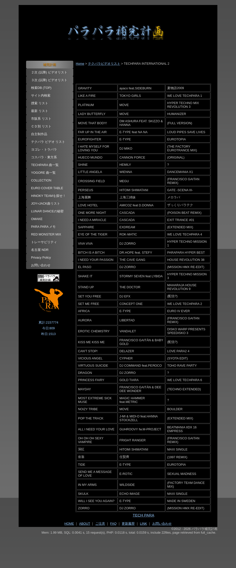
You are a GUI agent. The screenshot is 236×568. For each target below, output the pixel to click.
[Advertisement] (118, 548)
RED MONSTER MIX (46, 234)
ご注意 (100, 523)
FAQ (113, 523)
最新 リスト (39, 111)
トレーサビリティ (44, 242)
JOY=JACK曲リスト (45, 203)
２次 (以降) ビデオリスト (49, 72)
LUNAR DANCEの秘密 (47, 211)
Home (80, 63)
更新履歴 (128, 523)
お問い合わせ (40, 265)
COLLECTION (41, 180)
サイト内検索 (40, 95)
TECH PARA (143, 515)
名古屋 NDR (39, 250)
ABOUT (84, 523)
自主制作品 (39, 134)
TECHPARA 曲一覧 (45, 165)
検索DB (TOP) (41, 88)
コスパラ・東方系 (44, 157)
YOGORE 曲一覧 (43, 172)
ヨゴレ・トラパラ (44, 149)
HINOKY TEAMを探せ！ (48, 196)
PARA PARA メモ (43, 226)
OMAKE (36, 219)
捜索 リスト (39, 103)
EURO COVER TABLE (47, 188)
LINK (143, 523)
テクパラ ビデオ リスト (48, 142)
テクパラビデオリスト (104, 63)
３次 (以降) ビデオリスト (49, 80)
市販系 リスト (41, 118)
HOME (69, 523)
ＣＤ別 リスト (41, 126)
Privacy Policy (41, 257)
